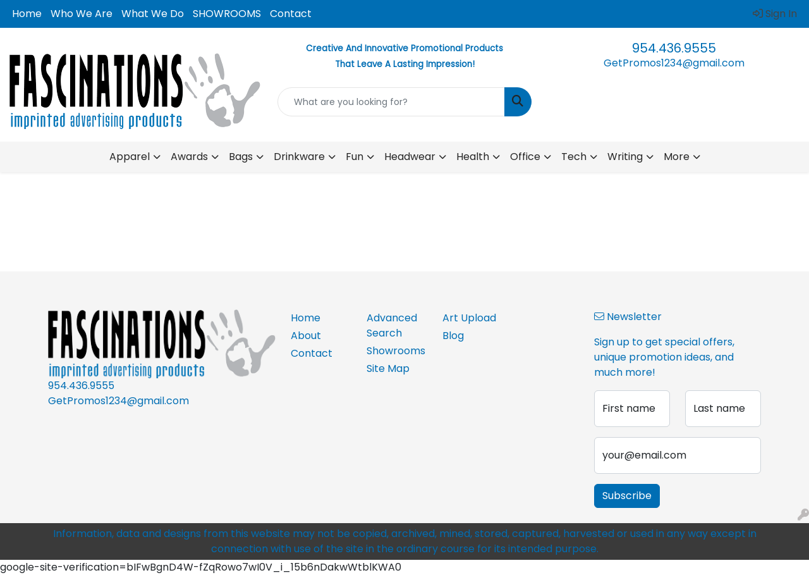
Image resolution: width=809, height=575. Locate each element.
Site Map (388, 368)
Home (27, 13)
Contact (291, 13)
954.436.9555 (674, 48)
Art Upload (469, 318)
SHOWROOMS (227, 13)
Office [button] (525, 156)
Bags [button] (241, 156)
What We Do (152, 13)
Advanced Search (392, 325)
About (306, 335)
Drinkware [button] (299, 156)
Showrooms (396, 350)
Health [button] (472, 156)
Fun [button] (354, 156)
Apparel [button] (129, 156)
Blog (453, 335)
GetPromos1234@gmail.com (674, 63)
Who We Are (82, 13)
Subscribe (627, 495)
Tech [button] (574, 156)
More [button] (677, 156)
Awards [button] (189, 156)
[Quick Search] (391, 101)
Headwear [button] (409, 156)
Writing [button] (625, 156)
